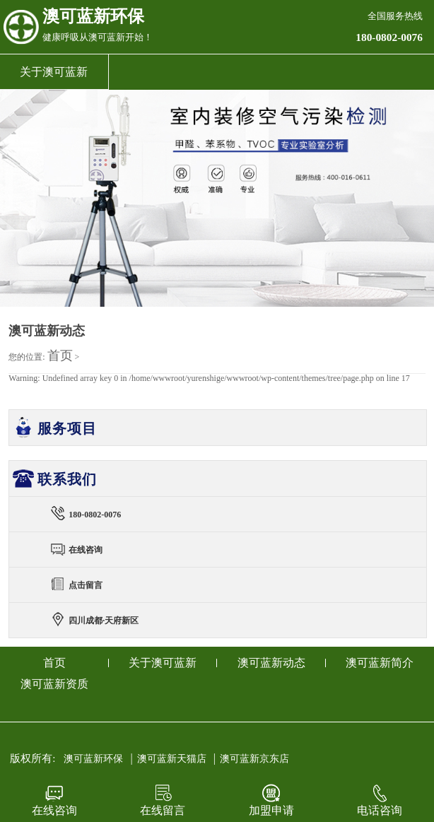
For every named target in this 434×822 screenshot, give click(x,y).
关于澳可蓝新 (54, 72)
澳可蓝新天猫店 (171, 758)
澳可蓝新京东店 (254, 758)
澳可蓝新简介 (380, 663)
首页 (60, 355)
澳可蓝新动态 (271, 663)
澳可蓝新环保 (93, 758)
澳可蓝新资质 (54, 684)
